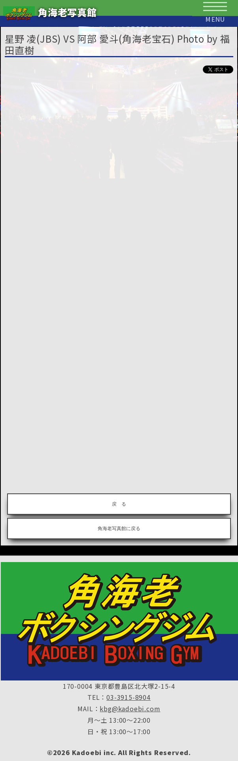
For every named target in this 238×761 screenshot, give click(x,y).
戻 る (119, 504)
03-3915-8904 (128, 697)
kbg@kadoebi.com (130, 708)
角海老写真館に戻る (119, 528)
